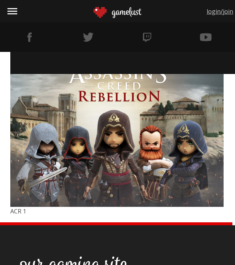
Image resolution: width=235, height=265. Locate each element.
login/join (220, 11)
